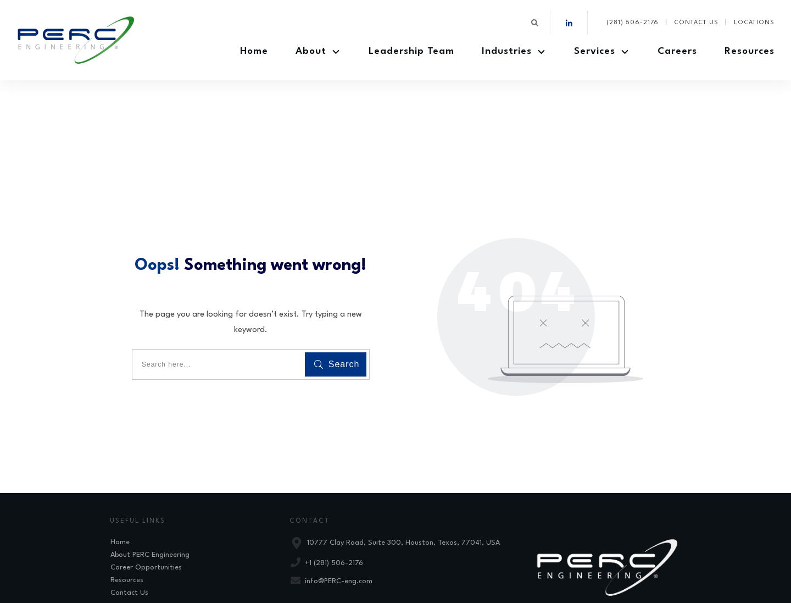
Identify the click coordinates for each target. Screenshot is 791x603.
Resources (126, 519)
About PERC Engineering (150, 493)
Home (120, 481)
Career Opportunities (146, 506)
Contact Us (129, 531)
